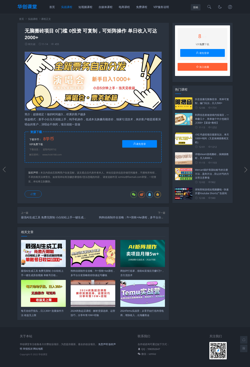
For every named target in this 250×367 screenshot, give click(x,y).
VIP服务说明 (161, 7)
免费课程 (141, 7)
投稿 (195, 7)
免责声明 (103, 344)
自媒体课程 (105, 7)
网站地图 (38, 348)
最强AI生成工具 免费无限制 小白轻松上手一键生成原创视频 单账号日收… (66, 217)
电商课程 (124, 7)
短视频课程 (85, 7)
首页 (52, 7)
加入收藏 (202, 66)
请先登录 (139, 144)
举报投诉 (28, 348)
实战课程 (66, 7)
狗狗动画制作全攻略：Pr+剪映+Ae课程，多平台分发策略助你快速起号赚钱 (145, 217)
